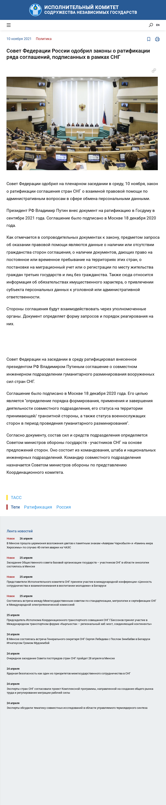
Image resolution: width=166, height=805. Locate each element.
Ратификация (38, 507)
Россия (63, 507)
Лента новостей (20, 531)
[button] (153, 70)
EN (158, 25)
